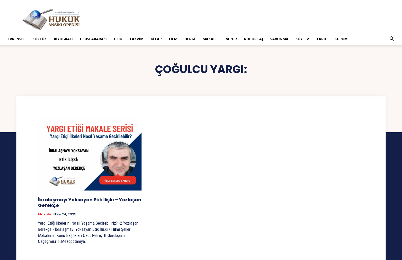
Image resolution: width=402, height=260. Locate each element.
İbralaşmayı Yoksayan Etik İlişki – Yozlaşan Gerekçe (89, 202)
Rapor (231, 38)
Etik (118, 38)
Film (173, 38)
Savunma (279, 38)
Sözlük (40, 38)
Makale (210, 38)
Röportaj (253, 38)
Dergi (190, 38)
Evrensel (16, 38)
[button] (392, 39)
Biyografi (63, 38)
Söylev (302, 38)
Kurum (341, 38)
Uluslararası (93, 38)
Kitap (156, 38)
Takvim (136, 38)
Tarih (321, 38)
